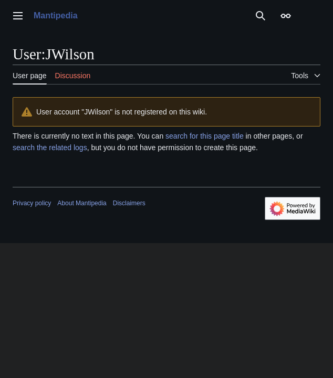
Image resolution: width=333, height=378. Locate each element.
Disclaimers (129, 203)
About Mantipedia (81, 203)
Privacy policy (32, 203)
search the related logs (50, 147)
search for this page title (204, 136)
